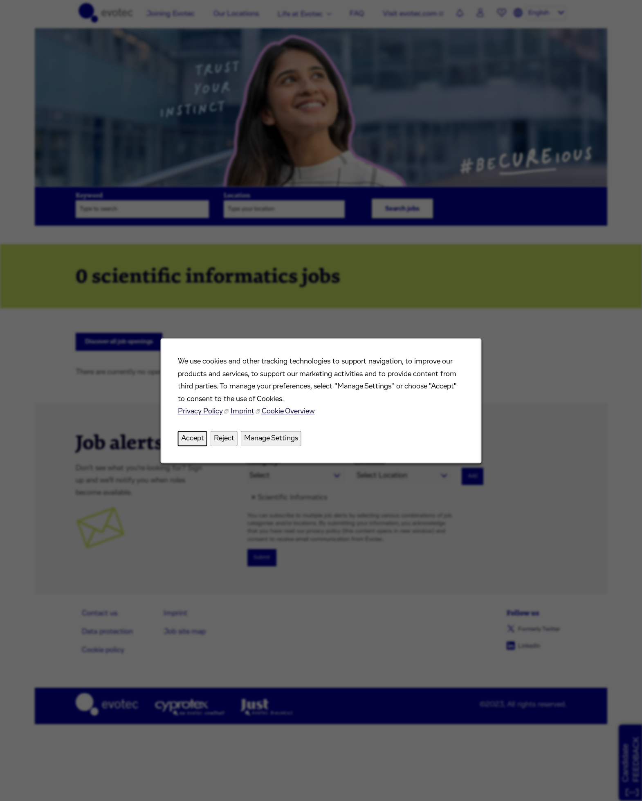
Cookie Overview (289, 413)
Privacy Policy (202, 413)
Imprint (243, 413)
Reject (225, 439)
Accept (194, 439)
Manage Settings (271, 439)
